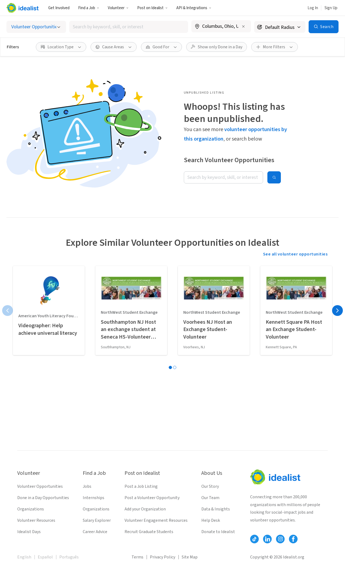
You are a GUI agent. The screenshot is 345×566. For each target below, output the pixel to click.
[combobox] (129, 27)
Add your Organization (145, 509)
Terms (137, 557)
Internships (93, 498)
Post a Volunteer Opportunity (152, 498)
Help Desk (210, 520)
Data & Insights (215, 509)
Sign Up (331, 8)
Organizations (30, 509)
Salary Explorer (97, 520)
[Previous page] (7, 310)
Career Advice (95, 532)
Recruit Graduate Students (149, 532)
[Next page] (337, 310)
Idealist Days (29, 532)
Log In (313, 8)
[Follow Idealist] (254, 539)
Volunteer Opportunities (40, 486)
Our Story (210, 486)
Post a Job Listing (141, 486)
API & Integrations (193, 8)
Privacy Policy (162, 557)
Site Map (190, 557)
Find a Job (88, 8)
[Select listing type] (36, 27)
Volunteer (118, 8)
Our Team (210, 498)
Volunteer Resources (36, 520)
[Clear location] (243, 26)
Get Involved (59, 8)
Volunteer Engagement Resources (156, 520)
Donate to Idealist (218, 532)
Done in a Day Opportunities (43, 498)
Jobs (87, 486)
